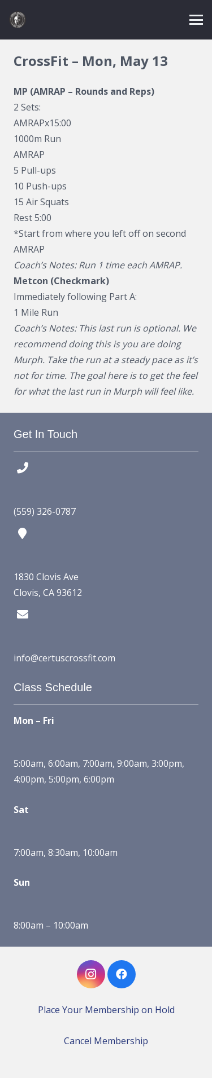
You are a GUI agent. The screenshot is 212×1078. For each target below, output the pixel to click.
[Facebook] (121, 974)
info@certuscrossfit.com (64, 658)
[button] (196, 19)
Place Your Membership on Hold (106, 1010)
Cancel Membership (106, 1041)
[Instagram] (91, 974)
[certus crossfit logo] (17, 19)
